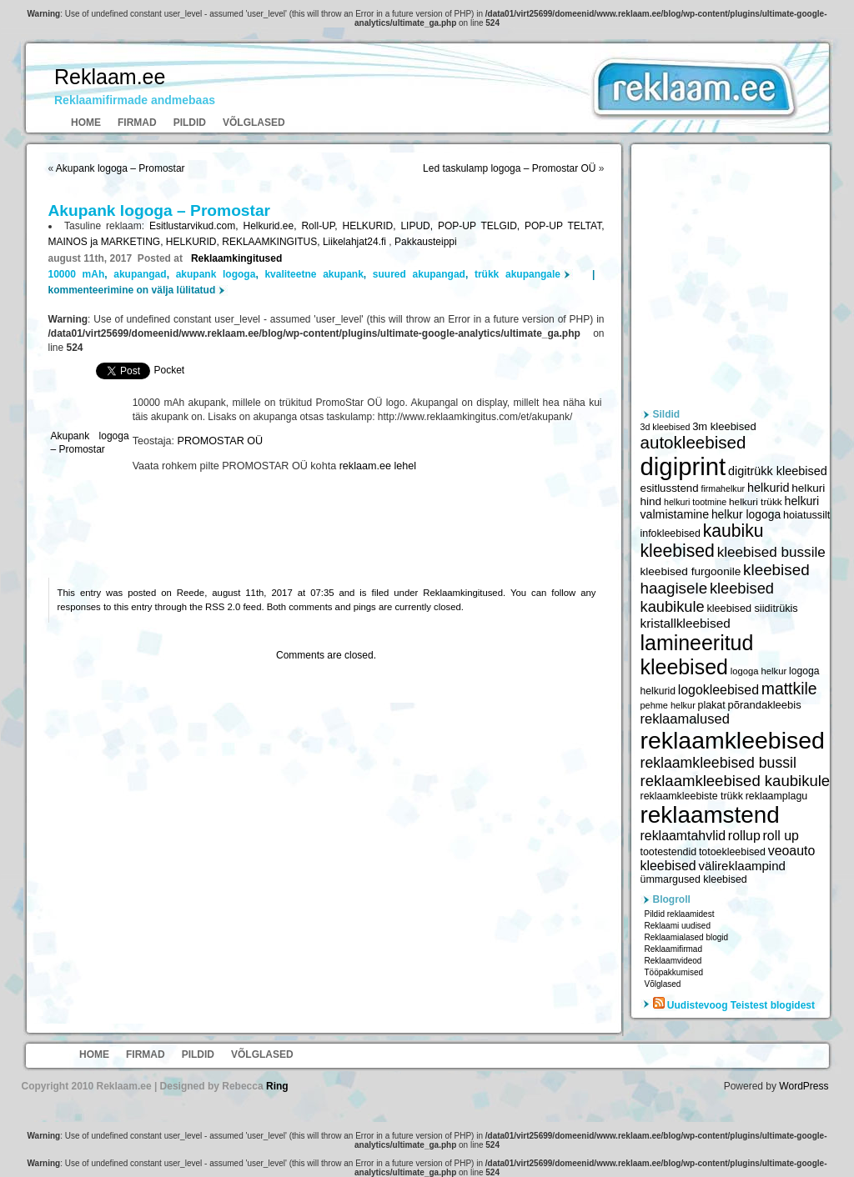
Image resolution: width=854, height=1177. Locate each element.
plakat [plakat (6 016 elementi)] (712, 705)
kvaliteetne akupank (313, 274)
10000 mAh (76, 274)
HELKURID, (371, 226)
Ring (277, 1086)
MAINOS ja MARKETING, (107, 242)
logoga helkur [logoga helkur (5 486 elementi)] (759, 671)
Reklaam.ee (109, 76)
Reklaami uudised (678, 925)
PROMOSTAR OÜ (221, 441)
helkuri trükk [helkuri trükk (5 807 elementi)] (755, 502)
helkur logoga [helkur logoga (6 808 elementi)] (746, 514)
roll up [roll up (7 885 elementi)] (781, 836)
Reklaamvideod (673, 960)
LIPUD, (419, 226)
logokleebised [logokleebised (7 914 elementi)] (718, 690)
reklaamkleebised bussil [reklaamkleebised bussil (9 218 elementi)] (718, 762)
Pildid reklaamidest (680, 914)
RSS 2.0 (222, 607)
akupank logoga (216, 274)
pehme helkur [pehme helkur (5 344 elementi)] (668, 705)
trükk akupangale (517, 274)
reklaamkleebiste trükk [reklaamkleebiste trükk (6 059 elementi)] (691, 796)
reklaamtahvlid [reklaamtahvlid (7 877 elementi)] (683, 836)
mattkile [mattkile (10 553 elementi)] (789, 688)
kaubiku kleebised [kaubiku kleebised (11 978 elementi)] (702, 540)
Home (86, 122)
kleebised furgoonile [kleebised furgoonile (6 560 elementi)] (690, 571)
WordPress (803, 1086)
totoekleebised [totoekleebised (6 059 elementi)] (732, 852)
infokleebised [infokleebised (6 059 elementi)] (670, 533)
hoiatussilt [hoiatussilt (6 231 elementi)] (806, 515)
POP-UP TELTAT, (564, 226)
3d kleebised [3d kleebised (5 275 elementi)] (665, 427)
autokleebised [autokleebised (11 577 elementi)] (693, 442)
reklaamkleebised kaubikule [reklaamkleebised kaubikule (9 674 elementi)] (735, 780)
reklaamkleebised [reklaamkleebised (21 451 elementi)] (732, 740)
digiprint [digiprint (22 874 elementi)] (683, 466)
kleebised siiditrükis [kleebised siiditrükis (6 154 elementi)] (751, 608)
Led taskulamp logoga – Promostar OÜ (509, 168)
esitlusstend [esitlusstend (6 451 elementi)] (669, 488)
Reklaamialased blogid (687, 937)
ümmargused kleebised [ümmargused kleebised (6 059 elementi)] (693, 879)
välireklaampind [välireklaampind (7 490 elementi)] (742, 866)
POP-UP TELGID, (481, 226)
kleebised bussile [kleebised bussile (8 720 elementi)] (771, 552)
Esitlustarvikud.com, (196, 226)
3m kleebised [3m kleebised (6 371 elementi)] (724, 426)
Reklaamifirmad (673, 949)
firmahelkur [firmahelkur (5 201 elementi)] (723, 488)
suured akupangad (419, 274)
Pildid (189, 122)
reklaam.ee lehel (377, 466)
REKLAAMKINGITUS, (272, 242)
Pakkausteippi (425, 242)
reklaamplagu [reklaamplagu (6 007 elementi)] (776, 796)
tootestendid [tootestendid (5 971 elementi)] (668, 852)
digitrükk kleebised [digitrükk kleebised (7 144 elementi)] (777, 471)
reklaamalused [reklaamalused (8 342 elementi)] (685, 718)
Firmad (137, 122)
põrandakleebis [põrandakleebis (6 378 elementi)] (764, 705)
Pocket (169, 370)
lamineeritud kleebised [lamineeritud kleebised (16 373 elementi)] (697, 655)
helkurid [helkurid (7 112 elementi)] (768, 487)
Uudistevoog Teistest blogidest (741, 1005)
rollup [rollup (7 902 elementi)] (744, 836)
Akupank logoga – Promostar (120, 168)
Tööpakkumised (674, 972)
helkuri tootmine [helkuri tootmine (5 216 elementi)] (695, 502)
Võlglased (254, 122)
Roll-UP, (321, 226)
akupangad (139, 274)
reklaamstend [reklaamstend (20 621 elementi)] (710, 815)
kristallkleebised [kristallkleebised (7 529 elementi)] (685, 623)
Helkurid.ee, (273, 226)
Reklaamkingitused (236, 258)
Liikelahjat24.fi (356, 242)
